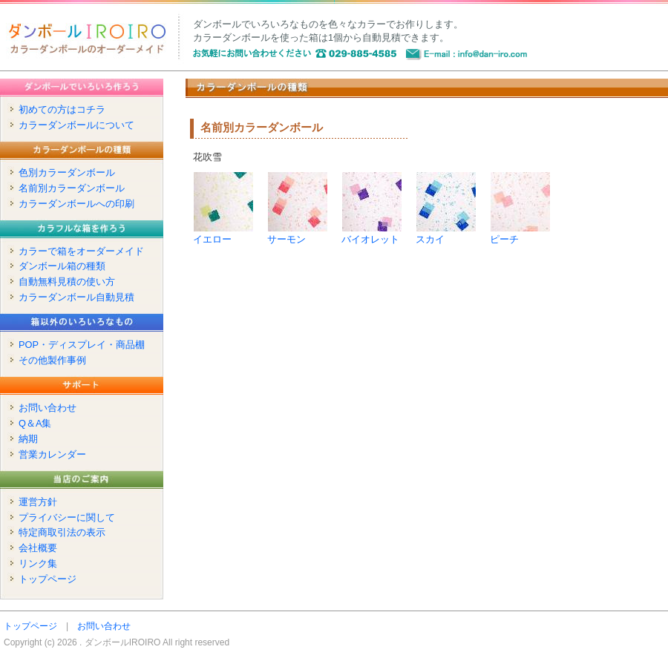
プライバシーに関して (67, 517)
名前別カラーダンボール (72, 188)
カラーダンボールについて (76, 125)
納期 (28, 438)
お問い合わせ (47, 407)
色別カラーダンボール (67, 172)
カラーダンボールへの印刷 (76, 203)
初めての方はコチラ (62, 109)
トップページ (47, 579)
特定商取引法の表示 (62, 532)
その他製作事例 (52, 360)
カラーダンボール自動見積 (76, 297)
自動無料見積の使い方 (67, 281)
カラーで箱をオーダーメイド (81, 251)
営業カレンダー (52, 454)
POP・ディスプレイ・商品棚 (82, 344)
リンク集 (38, 563)
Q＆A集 (35, 423)
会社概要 (38, 547)
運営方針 (38, 501)
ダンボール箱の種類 (62, 266)
